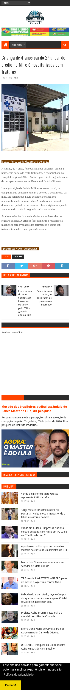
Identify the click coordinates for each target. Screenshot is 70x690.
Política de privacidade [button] (19, 674)
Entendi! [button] (10, 685)
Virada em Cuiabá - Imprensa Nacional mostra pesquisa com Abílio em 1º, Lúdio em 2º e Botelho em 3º (44, 531)
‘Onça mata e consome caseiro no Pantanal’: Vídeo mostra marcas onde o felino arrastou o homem (43, 513)
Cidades (18, 257)
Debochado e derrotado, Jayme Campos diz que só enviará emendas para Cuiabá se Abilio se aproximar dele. (44, 598)
